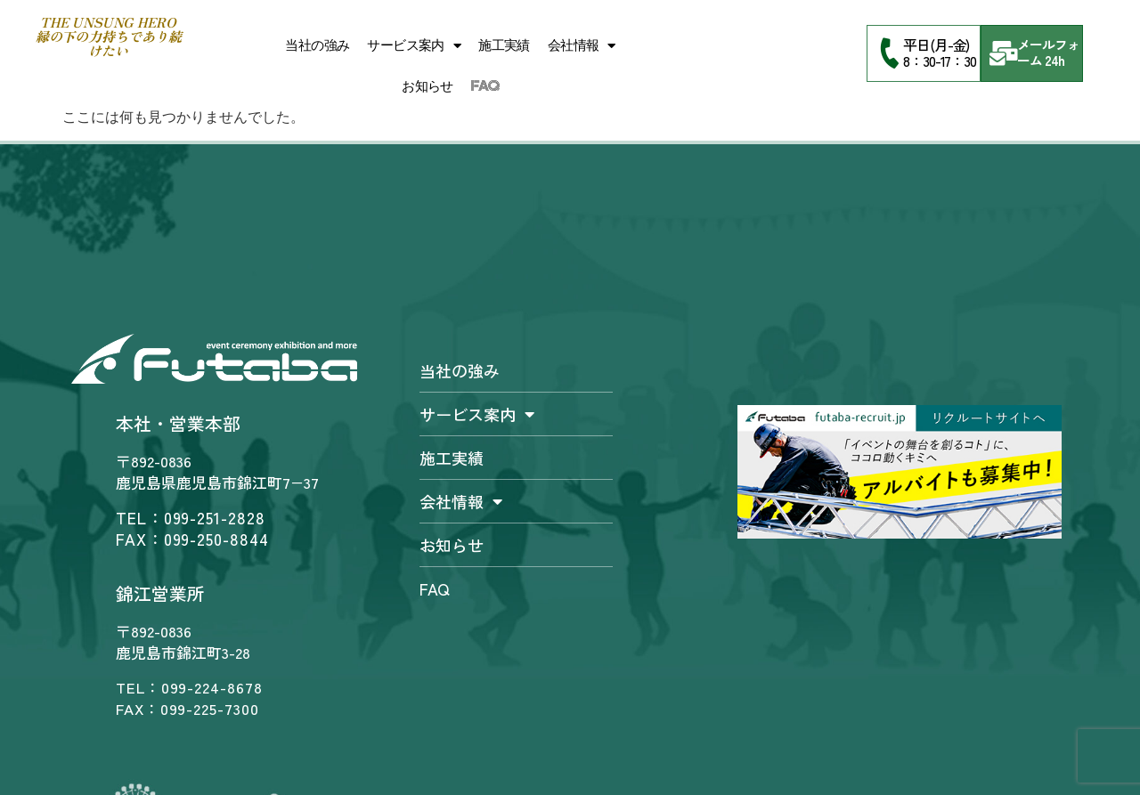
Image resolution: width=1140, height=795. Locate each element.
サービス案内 (413, 45)
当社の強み (317, 45)
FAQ (485, 86)
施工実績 (504, 45)
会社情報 (581, 45)
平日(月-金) (936, 44)
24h (1054, 60)
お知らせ (427, 86)
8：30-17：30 (939, 60)
